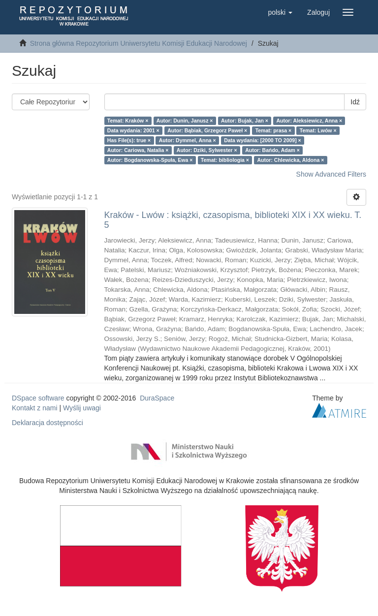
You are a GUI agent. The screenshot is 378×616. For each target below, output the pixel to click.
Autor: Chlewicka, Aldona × (290, 160)
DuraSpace (157, 398)
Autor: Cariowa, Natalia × (138, 150)
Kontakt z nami (35, 408)
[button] (280, 12)
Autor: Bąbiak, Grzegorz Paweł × (207, 130)
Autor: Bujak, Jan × (244, 120)
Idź (355, 102)
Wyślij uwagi (82, 408)
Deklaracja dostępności (47, 423)
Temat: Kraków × (128, 120)
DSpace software (38, 398)
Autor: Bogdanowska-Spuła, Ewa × (150, 160)
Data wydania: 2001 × (133, 130)
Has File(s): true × (129, 140)
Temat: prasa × (273, 130)
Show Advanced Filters (331, 174)
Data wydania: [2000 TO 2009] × (262, 140)
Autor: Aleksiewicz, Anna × (309, 120)
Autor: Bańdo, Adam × (272, 150)
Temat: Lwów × (318, 130)
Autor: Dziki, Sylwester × (207, 150)
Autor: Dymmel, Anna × (187, 140)
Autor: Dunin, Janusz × (185, 120)
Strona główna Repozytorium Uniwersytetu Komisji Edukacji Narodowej (138, 43)
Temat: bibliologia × (225, 160)
